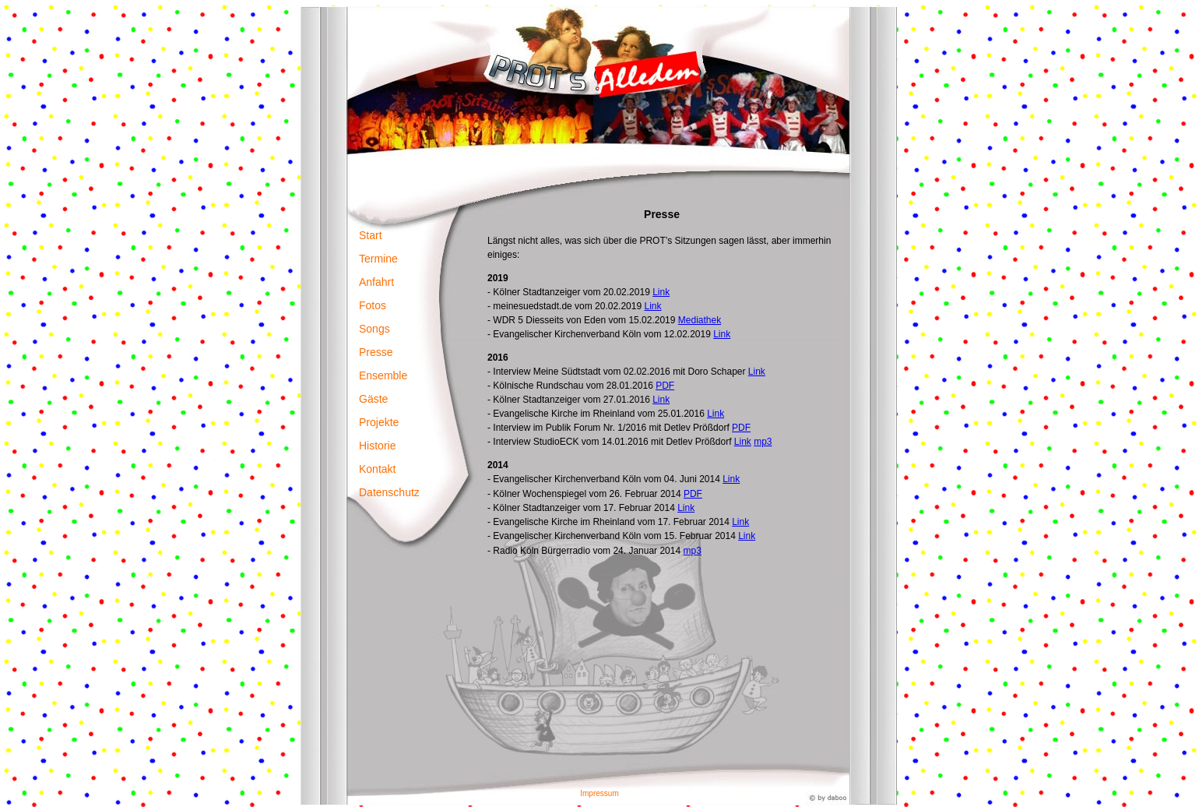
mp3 (763, 441)
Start (370, 235)
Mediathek (699, 320)
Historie (377, 445)
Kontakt (377, 469)
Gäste (373, 399)
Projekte (379, 422)
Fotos (372, 305)
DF (696, 493)
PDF (665, 385)
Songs (374, 328)
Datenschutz (389, 492)
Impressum (599, 793)
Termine (378, 258)
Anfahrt (376, 282)
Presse (376, 352)
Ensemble (383, 375)
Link (661, 292)
